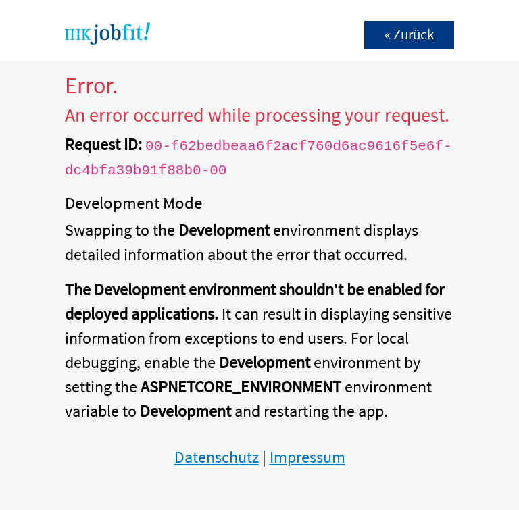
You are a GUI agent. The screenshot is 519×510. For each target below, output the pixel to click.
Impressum (307, 457)
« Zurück (409, 34)
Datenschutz (216, 457)
